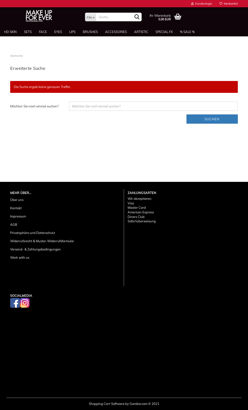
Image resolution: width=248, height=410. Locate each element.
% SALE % (187, 32)
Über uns (16, 200)
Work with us (19, 257)
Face (43, 32)
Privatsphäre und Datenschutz (32, 233)
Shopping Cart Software (106, 404)
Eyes (58, 32)
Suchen (212, 119)
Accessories (116, 32)
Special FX (164, 32)
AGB (13, 224)
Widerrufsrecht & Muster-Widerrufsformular (42, 241)
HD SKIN (10, 32)
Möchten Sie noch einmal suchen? (34, 106)
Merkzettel (228, 3)
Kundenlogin (201, 3)
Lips (72, 32)
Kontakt (16, 208)
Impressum (18, 216)
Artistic (141, 32)
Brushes (90, 32)
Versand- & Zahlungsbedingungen (35, 249)
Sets (28, 32)
